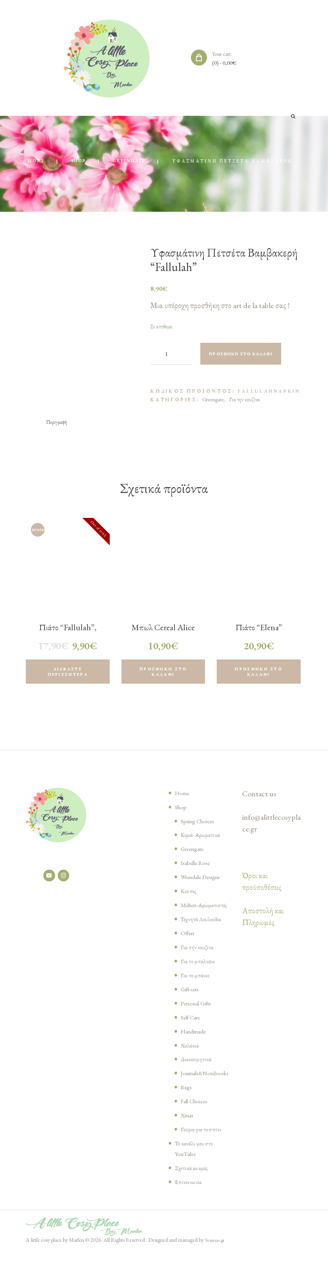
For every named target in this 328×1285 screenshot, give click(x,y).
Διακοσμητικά (198, 1082)
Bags (187, 1120)
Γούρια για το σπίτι (202, 1162)
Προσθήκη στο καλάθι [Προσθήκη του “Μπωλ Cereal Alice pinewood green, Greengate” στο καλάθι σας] (163, 682)
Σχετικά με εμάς (194, 1201)
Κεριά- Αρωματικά (203, 846)
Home (95, 162)
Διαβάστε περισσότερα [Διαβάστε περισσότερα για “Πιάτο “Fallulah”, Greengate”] (67, 682)
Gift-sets (192, 1011)
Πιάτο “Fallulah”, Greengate (67, 642)
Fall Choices (197, 1134)
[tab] (58, 431)
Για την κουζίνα (244, 407)
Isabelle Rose (198, 874)
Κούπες (189, 903)
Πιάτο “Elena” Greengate (259, 642)
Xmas (188, 1148)
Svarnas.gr (215, 1273)
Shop (140, 162)
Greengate (195, 162)
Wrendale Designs (205, 888)
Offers (189, 955)
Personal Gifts (200, 1025)
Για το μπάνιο (196, 997)
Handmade (195, 1053)
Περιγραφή (57, 431)
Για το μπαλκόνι (199, 983)
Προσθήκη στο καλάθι (248, 363)
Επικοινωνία (189, 1215)
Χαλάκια (191, 1067)
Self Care (193, 1039)
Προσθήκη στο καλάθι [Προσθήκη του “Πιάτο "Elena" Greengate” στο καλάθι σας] (258, 682)
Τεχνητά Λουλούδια (204, 941)
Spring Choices (201, 832)
